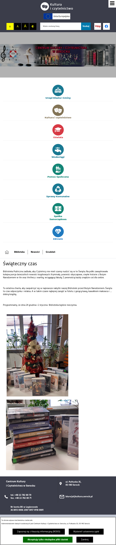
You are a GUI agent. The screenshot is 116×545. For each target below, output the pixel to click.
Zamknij (85, 540)
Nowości (35, 252)
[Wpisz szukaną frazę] (60, 26)
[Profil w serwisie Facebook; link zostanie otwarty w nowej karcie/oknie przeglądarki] (106, 26)
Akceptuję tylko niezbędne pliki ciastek (47, 540)
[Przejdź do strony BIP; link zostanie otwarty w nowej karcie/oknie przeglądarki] (97, 26)
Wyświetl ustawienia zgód (86, 532)
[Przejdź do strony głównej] (58, 6)
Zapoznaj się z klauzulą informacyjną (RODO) (38, 532)
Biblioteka (19, 252)
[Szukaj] (86, 26)
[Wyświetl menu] (112, 4)
